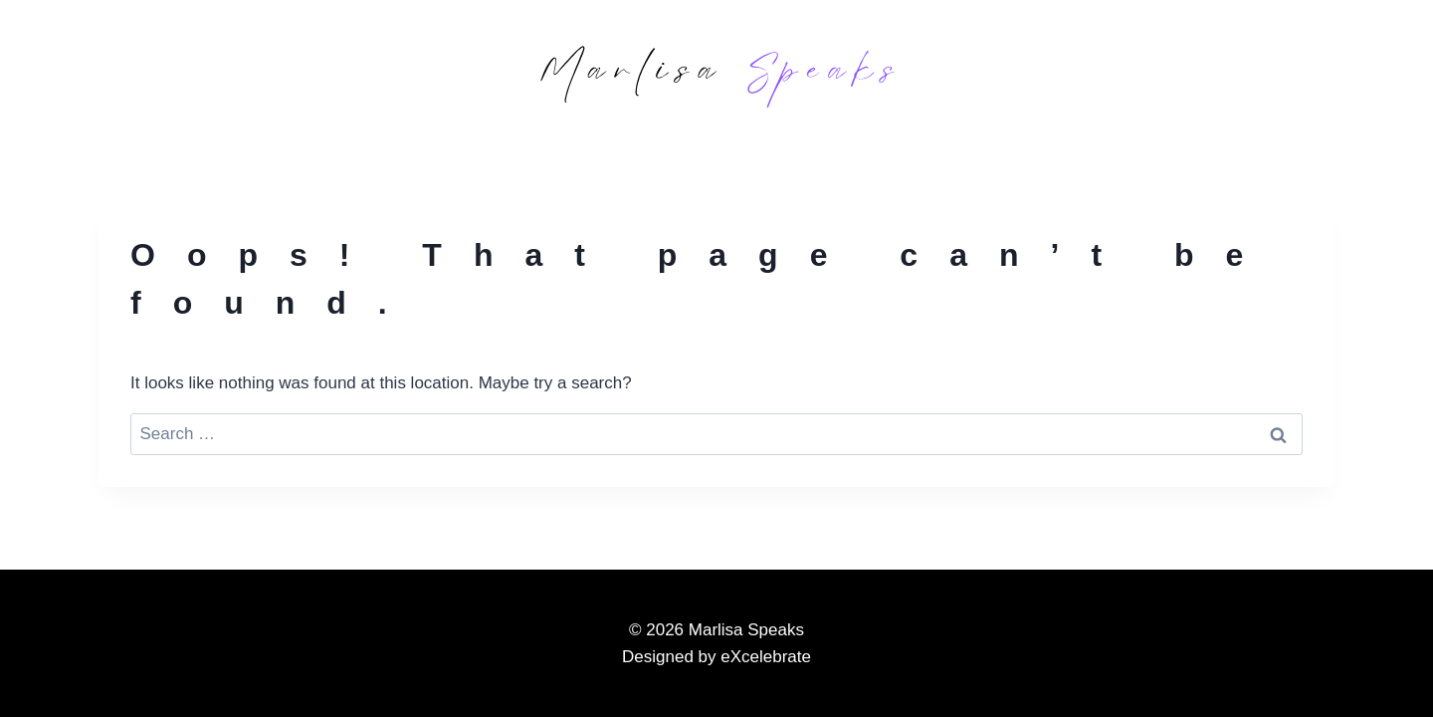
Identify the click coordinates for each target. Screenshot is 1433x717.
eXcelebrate (765, 656)
